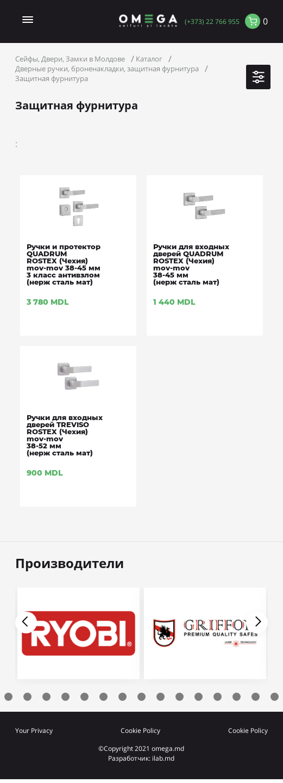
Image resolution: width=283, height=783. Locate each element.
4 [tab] (27, 697)
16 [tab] (255, 697)
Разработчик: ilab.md (141, 758)
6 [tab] (65, 697)
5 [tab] (46, 697)
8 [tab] (103, 697)
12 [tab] (179, 697)
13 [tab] (198, 697)
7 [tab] (84, 697)
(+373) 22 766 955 (212, 21)
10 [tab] (141, 697)
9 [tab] (122, 697)
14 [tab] (217, 697)
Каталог (149, 59)
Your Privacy (34, 730)
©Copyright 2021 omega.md (141, 748)
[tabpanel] (205, 636)
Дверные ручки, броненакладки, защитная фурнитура (107, 68)
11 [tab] (160, 697)
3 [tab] (8, 697)
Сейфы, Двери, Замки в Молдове (70, 59)
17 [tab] (275, 697)
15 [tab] (236, 697)
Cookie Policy (140, 730)
